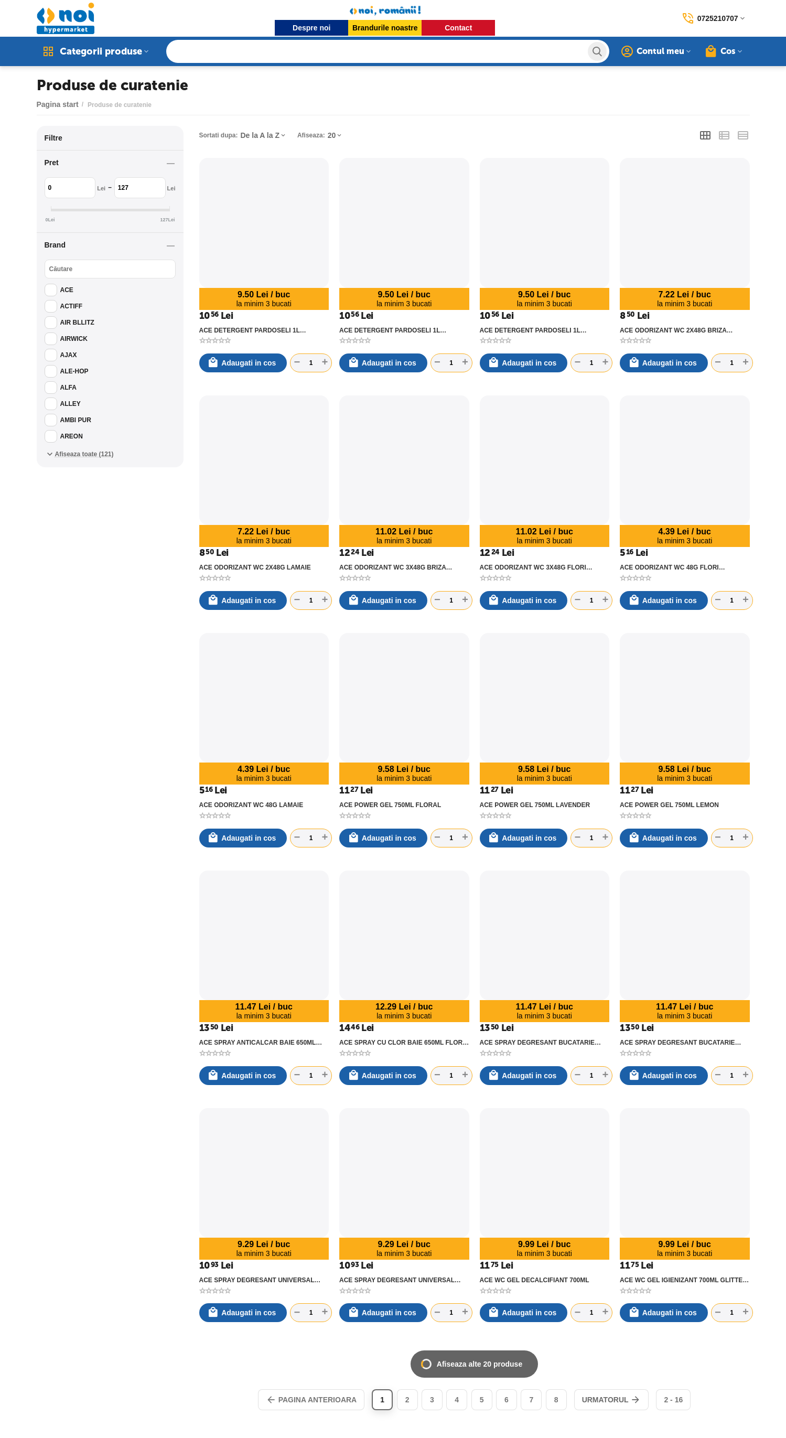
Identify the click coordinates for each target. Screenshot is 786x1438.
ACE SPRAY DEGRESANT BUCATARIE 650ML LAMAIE (537, 1042)
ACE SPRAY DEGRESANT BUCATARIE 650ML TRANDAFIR (677, 1042)
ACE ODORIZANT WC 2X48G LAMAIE (255, 567)
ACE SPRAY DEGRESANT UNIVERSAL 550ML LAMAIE (257, 1280)
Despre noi (311, 28)
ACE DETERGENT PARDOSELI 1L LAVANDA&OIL (249, 330)
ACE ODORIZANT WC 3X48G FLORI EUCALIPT (533, 567)
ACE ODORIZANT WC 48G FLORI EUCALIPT (669, 567)
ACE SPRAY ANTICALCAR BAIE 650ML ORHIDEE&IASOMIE (257, 1042)
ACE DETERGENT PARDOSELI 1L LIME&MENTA (389, 330)
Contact (458, 28)
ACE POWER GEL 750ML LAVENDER (535, 805)
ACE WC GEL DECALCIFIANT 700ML (534, 1280)
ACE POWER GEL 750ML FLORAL (390, 805)
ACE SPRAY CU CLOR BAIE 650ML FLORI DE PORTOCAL (402, 1042)
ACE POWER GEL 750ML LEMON (669, 805)
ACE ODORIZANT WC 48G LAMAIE (251, 805)
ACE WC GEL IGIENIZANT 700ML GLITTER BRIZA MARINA (683, 1280)
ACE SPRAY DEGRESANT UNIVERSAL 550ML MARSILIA (397, 1280)
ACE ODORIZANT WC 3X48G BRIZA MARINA (392, 567)
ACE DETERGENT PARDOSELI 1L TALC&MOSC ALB (530, 330)
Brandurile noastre (384, 28)
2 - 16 (673, 1400)
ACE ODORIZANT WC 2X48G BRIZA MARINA (673, 330)
